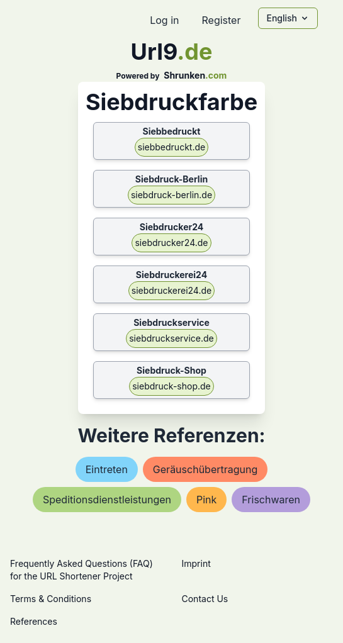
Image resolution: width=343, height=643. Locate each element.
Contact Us (205, 598)
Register (220, 20)
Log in (164, 20)
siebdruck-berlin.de (171, 194)
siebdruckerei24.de (171, 290)
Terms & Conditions (50, 598)
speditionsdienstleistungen (107, 499)
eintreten (107, 469)
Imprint (196, 563)
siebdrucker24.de (171, 242)
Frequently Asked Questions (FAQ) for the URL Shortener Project (81, 569)
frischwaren (271, 499)
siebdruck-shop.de (171, 386)
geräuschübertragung (205, 469)
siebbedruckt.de (171, 147)
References (33, 621)
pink (206, 499)
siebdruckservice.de (171, 338)
